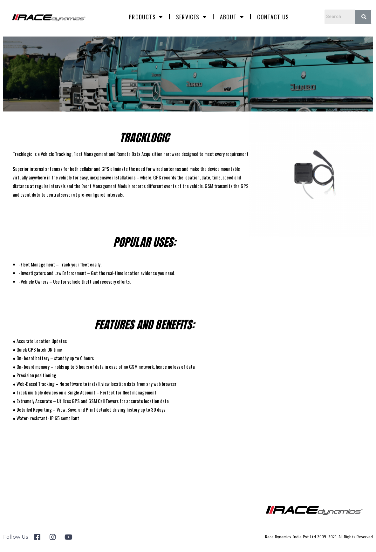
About (232, 17)
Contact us (273, 17)
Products (146, 17)
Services (191, 17)
